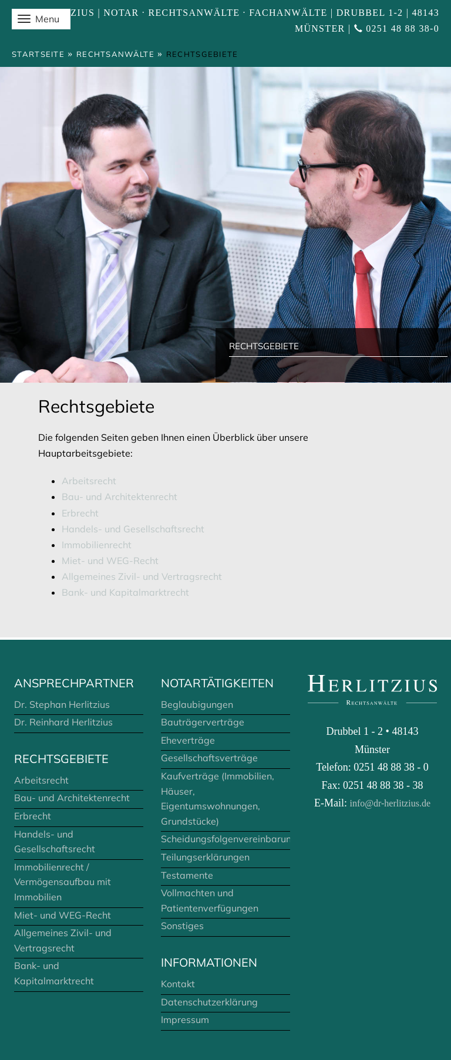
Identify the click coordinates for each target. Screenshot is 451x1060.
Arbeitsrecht (89, 481)
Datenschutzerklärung (209, 1002)
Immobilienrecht (97, 545)
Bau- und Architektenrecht (119, 496)
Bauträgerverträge (202, 722)
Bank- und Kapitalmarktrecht (125, 592)
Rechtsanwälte (115, 54)
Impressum (185, 1019)
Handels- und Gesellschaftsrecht (133, 529)
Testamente (187, 875)
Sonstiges (182, 925)
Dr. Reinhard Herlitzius (63, 722)
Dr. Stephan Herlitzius (62, 704)
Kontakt (178, 984)
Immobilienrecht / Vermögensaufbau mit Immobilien (62, 882)
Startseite (38, 54)
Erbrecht (80, 513)
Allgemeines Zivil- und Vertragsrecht (142, 576)
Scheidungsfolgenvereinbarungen (225, 839)
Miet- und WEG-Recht (110, 560)
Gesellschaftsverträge (209, 758)
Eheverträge (188, 740)
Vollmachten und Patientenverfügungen (209, 900)
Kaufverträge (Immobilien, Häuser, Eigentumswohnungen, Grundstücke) (217, 798)
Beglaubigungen (197, 704)
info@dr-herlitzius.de (390, 803)
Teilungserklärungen (205, 857)
